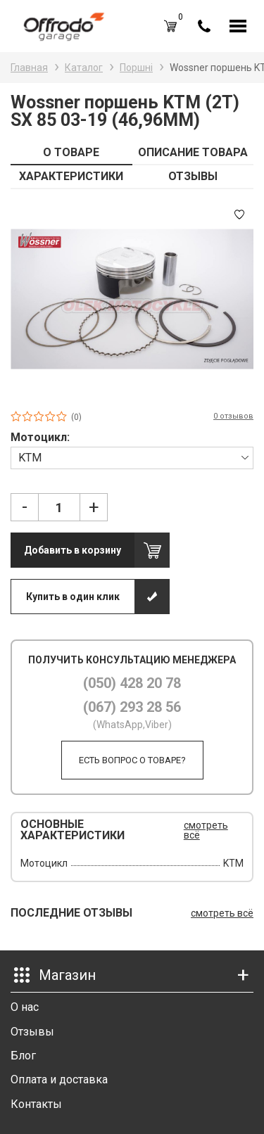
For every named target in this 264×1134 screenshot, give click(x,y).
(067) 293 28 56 (132, 707)
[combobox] (132, 457)
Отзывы (32, 1031)
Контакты (36, 1104)
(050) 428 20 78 (132, 683)
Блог (23, 1055)
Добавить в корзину (72, 550)
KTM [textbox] (30, 457)
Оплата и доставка (59, 1079)
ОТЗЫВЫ (193, 176)
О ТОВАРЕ (71, 152)
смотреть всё (206, 830)
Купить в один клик (73, 596)
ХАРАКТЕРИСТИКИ (71, 176)
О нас (25, 1007)
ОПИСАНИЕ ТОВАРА (193, 152)
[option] (132, 298)
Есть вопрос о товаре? (132, 760)
